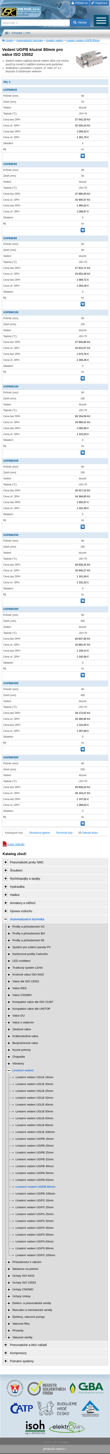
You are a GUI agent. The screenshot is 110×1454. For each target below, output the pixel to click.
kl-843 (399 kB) (13, 844)
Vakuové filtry (21, 1323)
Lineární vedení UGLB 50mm (34, 1111)
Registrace (99, 2)
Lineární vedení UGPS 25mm (35, 1214)
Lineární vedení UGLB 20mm (34, 1084)
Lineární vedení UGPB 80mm (83, 40)
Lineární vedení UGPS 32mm (35, 1221)
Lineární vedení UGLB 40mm (34, 1104)
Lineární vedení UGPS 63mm (35, 1241)
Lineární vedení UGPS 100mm (35, 1255)
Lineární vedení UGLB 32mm (34, 1097)
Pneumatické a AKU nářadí (28, 1345)
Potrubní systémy (22, 1361)
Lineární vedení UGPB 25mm (35, 1152)
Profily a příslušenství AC (28, 926)
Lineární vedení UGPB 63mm (35, 1179)
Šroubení (16, 870)
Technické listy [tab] (64, 832)
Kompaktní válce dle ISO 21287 (32, 1001)
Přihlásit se (80, 2)
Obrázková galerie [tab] (39, 832)
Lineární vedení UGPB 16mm (35, 1138)
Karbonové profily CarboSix (30, 954)
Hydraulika (17, 886)
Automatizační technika (29, 40)
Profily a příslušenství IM (28, 940)
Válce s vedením (23, 1022)
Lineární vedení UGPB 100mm (35, 1193)
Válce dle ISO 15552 (25, 981)
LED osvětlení (21, 960)
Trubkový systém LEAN (27, 967)
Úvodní (9, 40)
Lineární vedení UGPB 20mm (35, 1145)
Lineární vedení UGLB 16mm (34, 1077)
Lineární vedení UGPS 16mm (35, 1200)
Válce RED (19, 988)
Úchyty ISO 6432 (23, 1275)
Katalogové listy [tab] (14, 832)
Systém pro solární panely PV (31, 947)
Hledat (80, 22)
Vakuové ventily (22, 1337)
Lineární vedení (54, 40)
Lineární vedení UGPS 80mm (35, 1248)
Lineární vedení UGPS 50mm (35, 1234)
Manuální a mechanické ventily (32, 1310)
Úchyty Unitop (21, 1296)
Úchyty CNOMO (22, 1289)
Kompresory (18, 1353)
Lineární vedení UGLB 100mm (35, 1132)
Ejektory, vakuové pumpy (28, 1316)
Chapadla (18, 1056)
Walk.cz (66, 1442)
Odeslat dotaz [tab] (88, 832)
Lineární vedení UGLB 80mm (34, 1125)
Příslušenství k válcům (26, 1262)
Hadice (15, 895)
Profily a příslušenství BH (28, 933)
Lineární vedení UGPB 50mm (35, 1173)
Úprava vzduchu (21, 911)
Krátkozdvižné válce (25, 1036)
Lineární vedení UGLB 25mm (34, 1090)
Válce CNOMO (22, 995)
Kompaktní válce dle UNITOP (31, 1008)
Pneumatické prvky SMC (27, 862)
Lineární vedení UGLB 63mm (34, 1118)
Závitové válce (21, 1029)
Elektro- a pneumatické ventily (31, 1303)
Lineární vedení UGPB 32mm (35, 1159)
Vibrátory (18, 1063)
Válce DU (18, 1015)
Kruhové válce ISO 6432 (28, 974)
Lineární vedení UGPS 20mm (35, 1207)
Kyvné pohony (21, 1049)
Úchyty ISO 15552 (24, 1282)
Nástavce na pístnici (25, 1268)
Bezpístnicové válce (25, 1043)
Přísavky (17, 1330)
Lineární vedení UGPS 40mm (35, 1227)
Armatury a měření (22, 903)
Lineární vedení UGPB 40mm (35, 1166)
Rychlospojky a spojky (25, 878)
